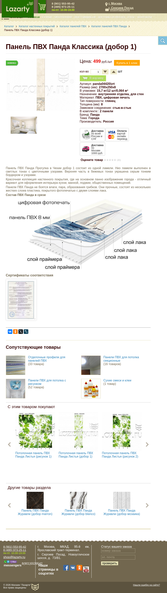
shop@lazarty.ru (120, 9)
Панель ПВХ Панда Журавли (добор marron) (35, 512)
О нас (131, 17)
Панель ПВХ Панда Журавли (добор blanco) (78, 512)
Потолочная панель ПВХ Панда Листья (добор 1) (76, 454)
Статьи (47, 17)
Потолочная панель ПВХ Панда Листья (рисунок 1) (33, 454)
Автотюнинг (63, 17)
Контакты (145, 17)
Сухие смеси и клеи (117, 380)
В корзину (93, 78)
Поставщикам (85, 17)
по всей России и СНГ (97, 134)
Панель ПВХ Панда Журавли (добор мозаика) (121, 512)
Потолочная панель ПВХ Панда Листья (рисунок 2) (120, 454)
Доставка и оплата (111, 17)
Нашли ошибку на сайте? (146, 585)
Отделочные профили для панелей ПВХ (46, 359)
